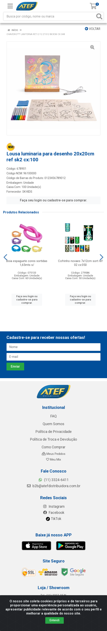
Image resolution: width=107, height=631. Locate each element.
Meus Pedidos (53, 454)
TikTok (53, 519)
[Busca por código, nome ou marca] (49, 16)
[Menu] (10, 6)
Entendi (54, 620)
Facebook (53, 513)
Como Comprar (53, 447)
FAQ (53, 416)
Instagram (54, 506)
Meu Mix (53, 459)
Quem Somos (53, 424)
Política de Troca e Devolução (53, 439)
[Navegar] (5, 257)
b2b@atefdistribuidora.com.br (53, 486)
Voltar (92, 29)
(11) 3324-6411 (53, 480)
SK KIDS (27, 191)
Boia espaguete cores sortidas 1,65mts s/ (26, 263)
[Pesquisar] (99, 16)
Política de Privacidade (54, 432)
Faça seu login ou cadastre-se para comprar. (53, 200)
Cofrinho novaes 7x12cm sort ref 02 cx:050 (80, 263)
